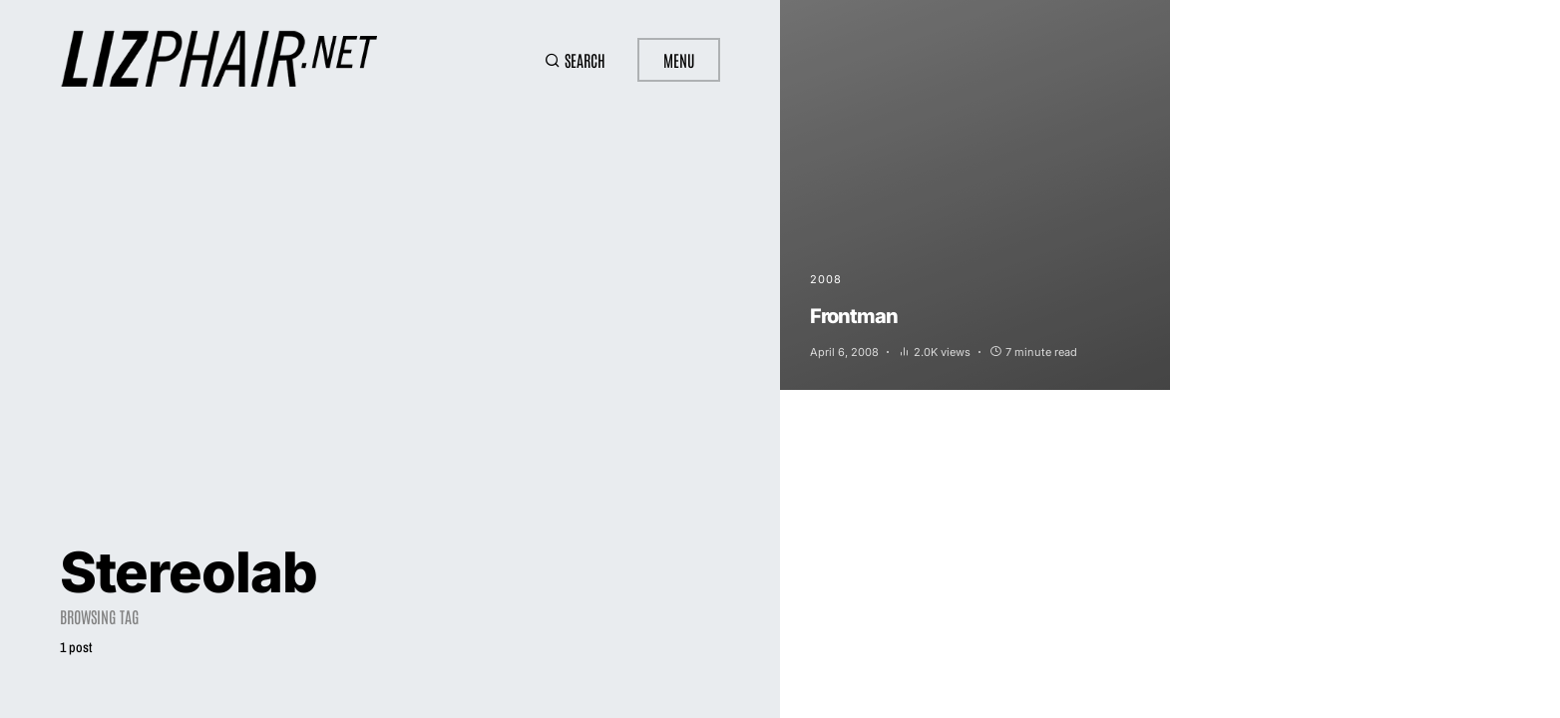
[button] (575, 60)
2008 (826, 279)
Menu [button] (678, 60)
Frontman (854, 316)
